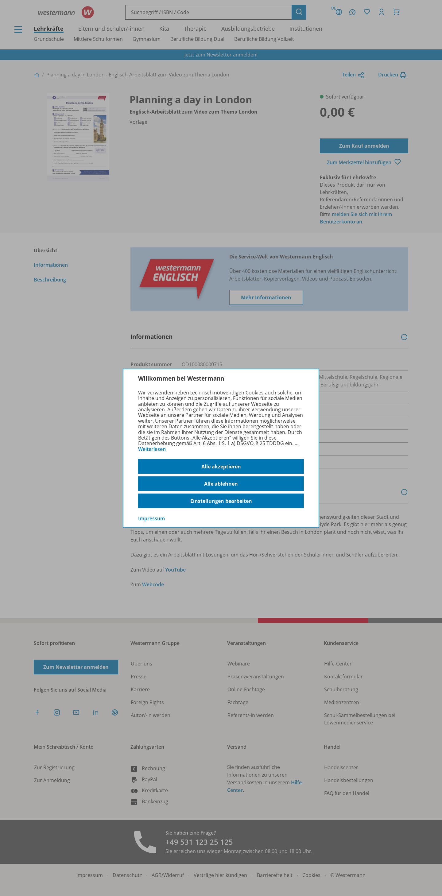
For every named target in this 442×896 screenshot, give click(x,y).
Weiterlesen (152, 449)
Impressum (151, 518)
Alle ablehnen (221, 483)
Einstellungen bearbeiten (221, 501)
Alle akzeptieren (221, 466)
